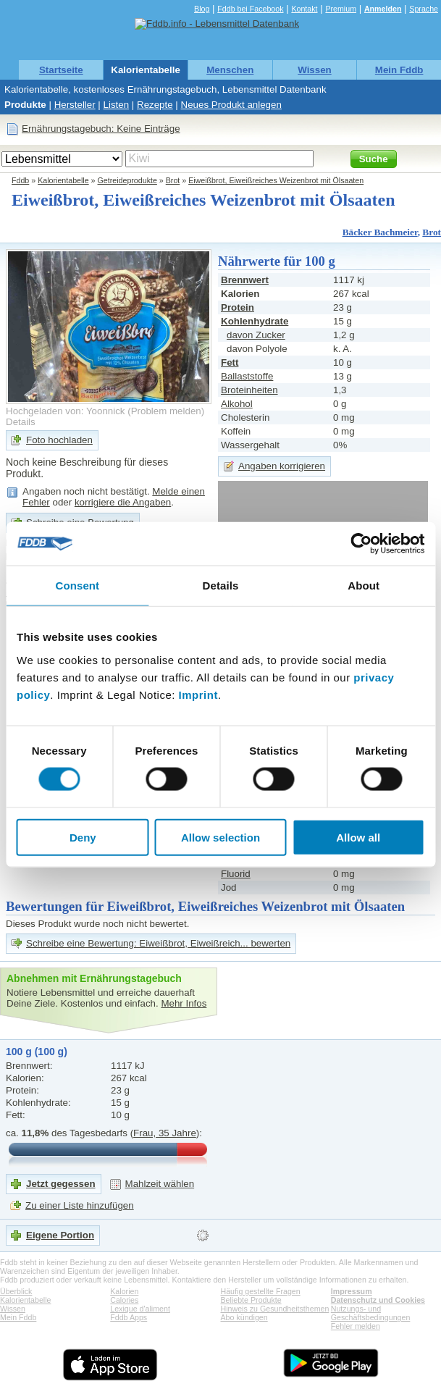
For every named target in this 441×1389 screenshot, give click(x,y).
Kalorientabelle (145, 69)
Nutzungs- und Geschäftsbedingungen (371, 1313)
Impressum (351, 1291)
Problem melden (166, 411)
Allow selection (220, 837)
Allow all (358, 837)
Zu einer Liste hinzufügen (79, 1205)
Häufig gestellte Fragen (261, 1291)
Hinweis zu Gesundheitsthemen (275, 1308)
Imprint (198, 694)
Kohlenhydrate (254, 321)
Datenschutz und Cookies (378, 1300)
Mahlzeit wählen (160, 1183)
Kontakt (304, 8)
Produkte (25, 104)
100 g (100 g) (36, 1051)
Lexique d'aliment (140, 1308)
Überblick (16, 1291)
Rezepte (155, 104)
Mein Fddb (399, 69)
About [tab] (363, 585)
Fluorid (236, 873)
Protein (237, 307)
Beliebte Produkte (251, 1300)
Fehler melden (355, 1326)
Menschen (229, 69)
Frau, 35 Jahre (164, 1133)
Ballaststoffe (247, 376)
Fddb (20, 180)
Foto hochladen (59, 440)
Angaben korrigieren (281, 466)
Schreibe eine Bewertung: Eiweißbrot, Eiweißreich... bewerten (158, 943)
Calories (124, 1300)
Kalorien (124, 1291)
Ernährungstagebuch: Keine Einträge (101, 128)
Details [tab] (221, 585)
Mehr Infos (183, 1003)
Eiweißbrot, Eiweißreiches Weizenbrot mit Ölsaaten (276, 180)
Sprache (423, 8)
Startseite (61, 69)
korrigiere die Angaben (123, 502)
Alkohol (237, 403)
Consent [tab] (77, 585)
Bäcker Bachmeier (380, 232)
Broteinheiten (249, 390)
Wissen (315, 69)
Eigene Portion (60, 1235)
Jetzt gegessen (61, 1183)
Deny (83, 837)
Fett (229, 362)
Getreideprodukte (127, 180)
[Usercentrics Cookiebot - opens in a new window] (361, 544)
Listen (117, 104)
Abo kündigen (244, 1317)
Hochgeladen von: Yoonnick (65, 411)
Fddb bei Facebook (250, 8)
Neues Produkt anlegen (231, 104)
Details (20, 421)
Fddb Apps (128, 1317)
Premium (340, 8)
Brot (173, 180)
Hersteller (75, 104)
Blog (201, 8)
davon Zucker (256, 335)
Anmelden (383, 8)
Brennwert (245, 279)
